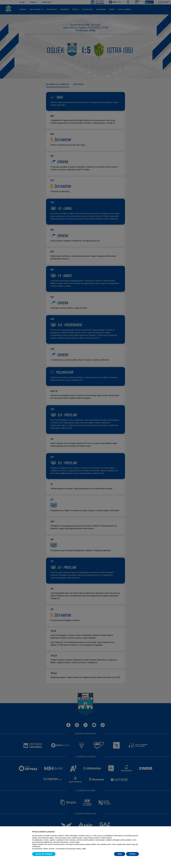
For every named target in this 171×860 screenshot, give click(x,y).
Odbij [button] (120, 854)
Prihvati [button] (132, 854)
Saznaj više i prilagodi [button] (44, 854)
